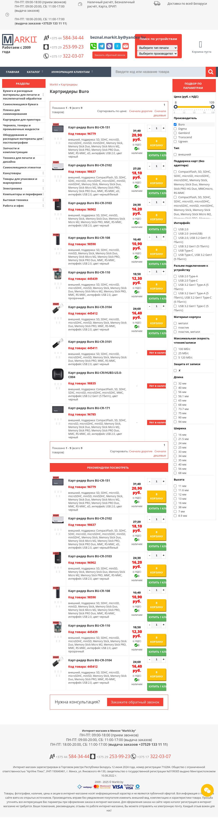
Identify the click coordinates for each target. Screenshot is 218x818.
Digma (182, 129)
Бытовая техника (24, 200)
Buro (181, 124)
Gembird (184, 133)
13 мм (182, 499)
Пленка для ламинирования (15, 112)
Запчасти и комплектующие (15, 150)
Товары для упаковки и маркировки (24, 181)
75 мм (182, 413)
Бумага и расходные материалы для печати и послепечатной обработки (24, 94)
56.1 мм (183, 396)
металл (183, 323)
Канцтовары (24, 173)
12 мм (182, 494)
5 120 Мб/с (185, 357)
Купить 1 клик (157, 155)
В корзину (156, 143)
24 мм (182, 443)
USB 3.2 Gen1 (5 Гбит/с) (193, 246)
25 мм (182, 447)
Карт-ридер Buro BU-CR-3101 (90, 342)
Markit (54, 84)
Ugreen (183, 141)
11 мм (182, 486)
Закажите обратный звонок (135, 702)
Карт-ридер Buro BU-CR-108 (89, 238)
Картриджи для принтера (21, 119)
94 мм (182, 422)
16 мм (182, 435)
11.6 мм (183, 490)
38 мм (182, 507)
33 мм (182, 452)
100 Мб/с (184, 349)
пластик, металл (189, 332)
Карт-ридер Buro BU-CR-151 (89, 127)
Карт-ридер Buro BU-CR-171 (89, 408)
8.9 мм (182, 516)
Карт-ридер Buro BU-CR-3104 (90, 307)
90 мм (182, 417)
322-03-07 (63, 56)
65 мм (182, 400)
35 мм (182, 460)
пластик (183, 327)
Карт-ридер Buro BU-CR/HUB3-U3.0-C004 (95, 375)
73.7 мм (183, 409)
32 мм (182, 383)
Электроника (24, 188)
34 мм (182, 456)
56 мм (182, 392)
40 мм (182, 388)
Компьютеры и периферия (24, 194)
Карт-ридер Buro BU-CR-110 (89, 272)
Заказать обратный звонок (110, 55)
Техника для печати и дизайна (19, 160)
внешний (184, 154)
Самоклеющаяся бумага (20, 104)
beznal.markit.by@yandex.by (118, 37)
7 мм (181, 511)
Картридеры (69, 84)
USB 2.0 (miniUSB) (190, 233)
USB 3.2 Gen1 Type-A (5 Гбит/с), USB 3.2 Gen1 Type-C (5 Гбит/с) (192, 297)
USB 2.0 (183, 229)
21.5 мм (183, 439)
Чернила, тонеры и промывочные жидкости (21, 127)
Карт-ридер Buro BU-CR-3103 (90, 203)
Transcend (185, 137)
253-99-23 (63, 47)
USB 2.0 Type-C (188, 280)
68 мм (182, 405)
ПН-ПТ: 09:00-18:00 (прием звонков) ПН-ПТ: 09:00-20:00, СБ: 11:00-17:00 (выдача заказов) (40, 6)
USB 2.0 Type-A (188, 276)
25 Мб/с (183, 353)
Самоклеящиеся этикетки (22, 167)
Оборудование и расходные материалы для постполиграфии (24, 138)
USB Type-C (185, 250)
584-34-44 (63, 38)
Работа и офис (24, 206)
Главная (12, 72)
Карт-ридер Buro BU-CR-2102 (90, 165)
